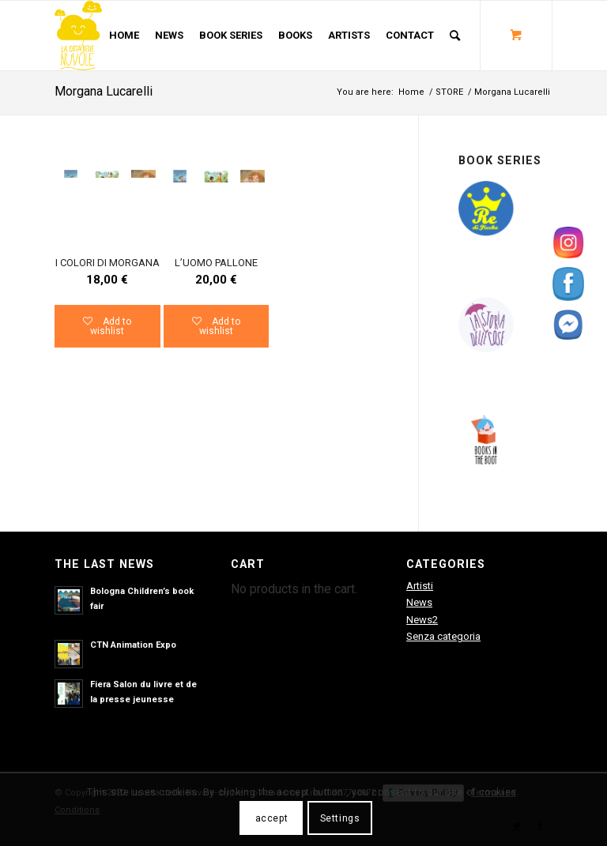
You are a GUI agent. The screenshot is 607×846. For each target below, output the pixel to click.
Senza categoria (443, 636)
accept (271, 818)
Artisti (419, 586)
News (419, 602)
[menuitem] (124, 35)
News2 (422, 620)
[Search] (455, 35)
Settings (340, 818)
